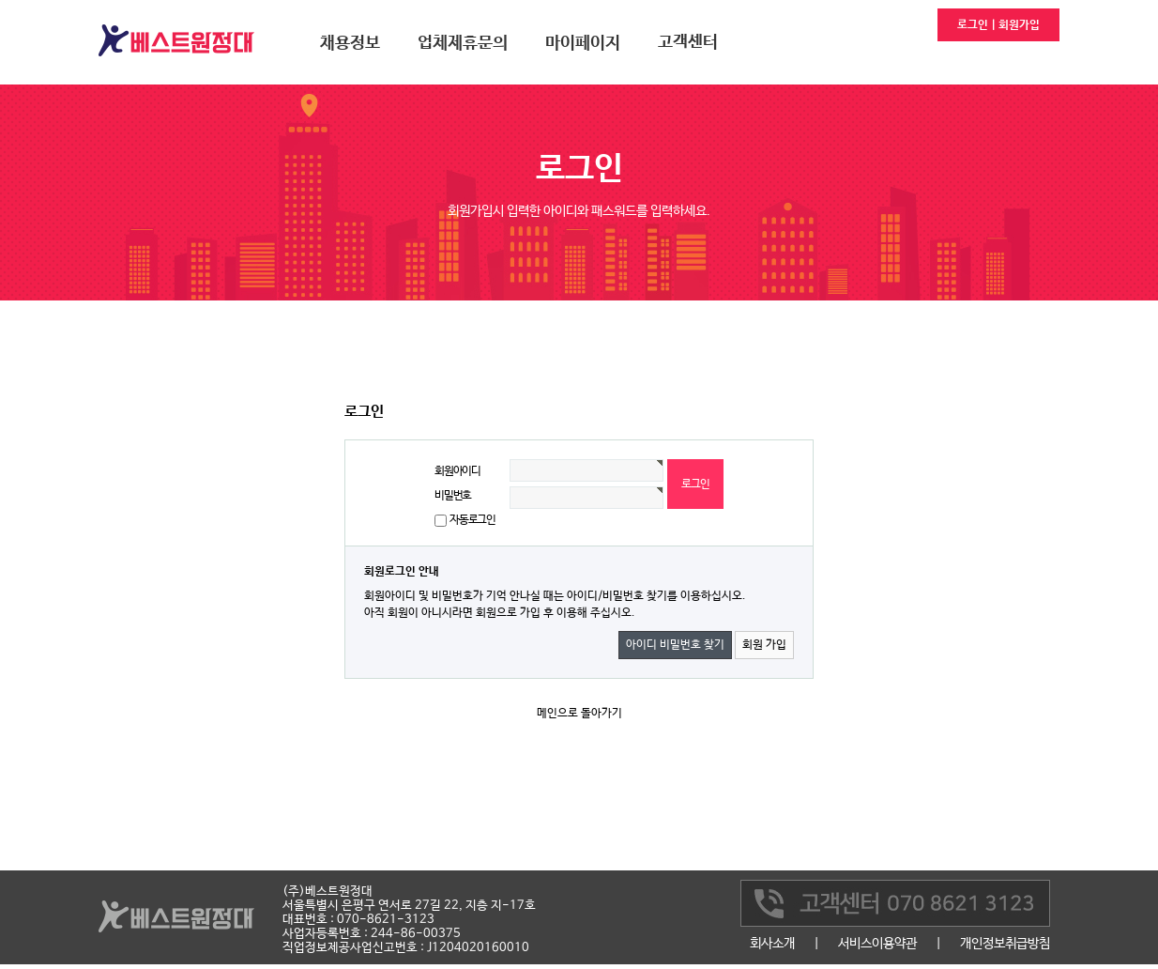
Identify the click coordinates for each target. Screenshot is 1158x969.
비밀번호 (452, 495)
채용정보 (350, 43)
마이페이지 (582, 43)
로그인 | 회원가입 (998, 25)
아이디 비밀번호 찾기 (675, 645)
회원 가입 (764, 645)
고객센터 (688, 42)
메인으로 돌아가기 (579, 713)
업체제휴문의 (463, 43)
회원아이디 (457, 471)
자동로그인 (472, 520)
